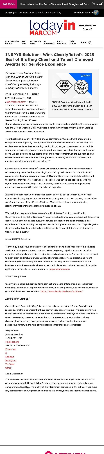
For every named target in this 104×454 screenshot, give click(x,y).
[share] (97, 42)
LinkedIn (9, 356)
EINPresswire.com (15, 101)
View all (97, 4)
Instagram (10, 360)
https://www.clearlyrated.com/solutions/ (62, 291)
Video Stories (72, 42)
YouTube (9, 364)
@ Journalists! (49, 42)
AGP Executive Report (12, 42)
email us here (12, 341)
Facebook (10, 349)
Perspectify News (35, 42)
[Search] (90, 42)
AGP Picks (9, 4)
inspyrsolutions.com (59, 269)
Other (8, 367)
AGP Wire (24, 42)
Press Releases (61, 42)
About (84, 42)
